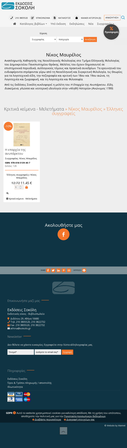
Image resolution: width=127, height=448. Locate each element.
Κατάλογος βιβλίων (33, 24)
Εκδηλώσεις (77, 24)
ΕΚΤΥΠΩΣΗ (79, 270)
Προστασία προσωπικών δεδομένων (85, 416)
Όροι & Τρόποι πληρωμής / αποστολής (29, 382)
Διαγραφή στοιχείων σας (79, 419)
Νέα (90, 24)
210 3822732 (38, 321)
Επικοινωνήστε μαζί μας (23, 301)
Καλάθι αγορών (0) (87, 17)
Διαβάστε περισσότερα (46, 419)
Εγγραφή (67, 352)
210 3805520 (23, 321)
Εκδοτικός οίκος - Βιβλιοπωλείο (26, 313)
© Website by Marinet (115, 425)
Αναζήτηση (90, 39)
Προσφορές (112, 30)
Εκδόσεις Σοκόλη (17, 378)
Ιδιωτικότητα (15, 386)
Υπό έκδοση (58, 24)
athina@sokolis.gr (20, 328)
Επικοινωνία (40, 17)
